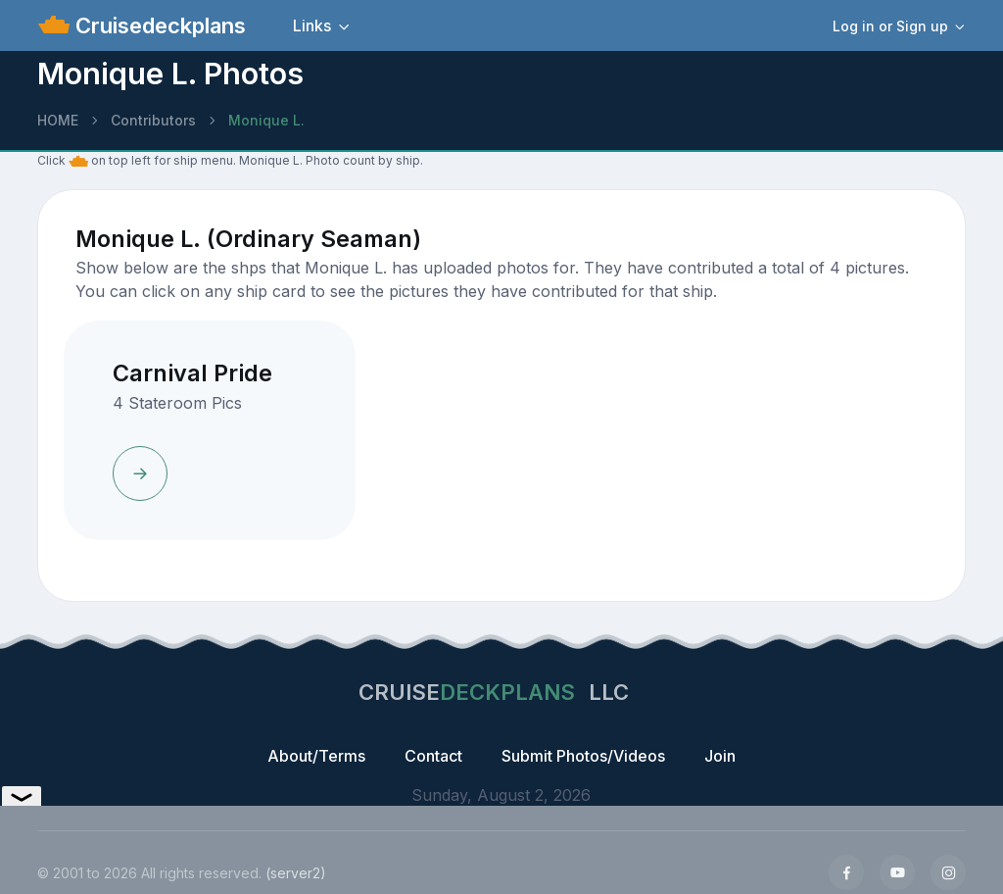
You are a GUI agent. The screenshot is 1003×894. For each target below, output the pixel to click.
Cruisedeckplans (158, 25)
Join (720, 756)
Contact (433, 756)
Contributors (153, 120)
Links (312, 25)
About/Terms (316, 756)
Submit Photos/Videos (583, 756)
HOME (57, 120)
